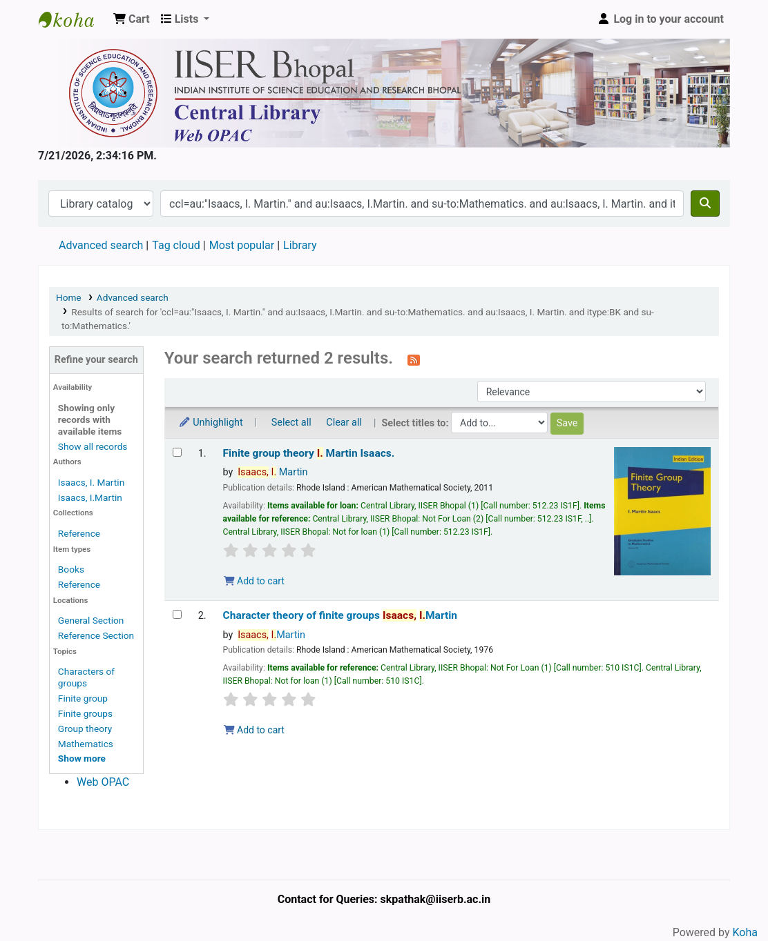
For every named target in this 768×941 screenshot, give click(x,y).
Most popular (241, 245)
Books (71, 569)
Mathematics (85, 743)
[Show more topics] (82, 758)
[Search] (705, 203)
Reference (79, 533)
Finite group (83, 698)
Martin (272, 472)
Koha (745, 932)
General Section (91, 620)
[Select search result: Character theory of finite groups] (177, 614)
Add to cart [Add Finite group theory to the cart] (254, 580)
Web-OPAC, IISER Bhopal (73, 19)
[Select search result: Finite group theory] (177, 452)
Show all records (93, 446)
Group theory (85, 728)
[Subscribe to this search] (413, 359)
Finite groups (85, 713)
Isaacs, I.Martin (90, 497)
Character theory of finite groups (340, 615)
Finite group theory (309, 453)
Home (68, 297)
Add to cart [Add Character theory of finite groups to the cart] (254, 729)
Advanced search (101, 245)
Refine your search (96, 360)
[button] (131, 19)
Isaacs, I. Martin (91, 482)
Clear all (344, 422)
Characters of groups (86, 677)
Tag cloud (176, 245)
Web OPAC (103, 782)
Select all (291, 422)
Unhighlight (210, 422)
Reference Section (96, 635)
